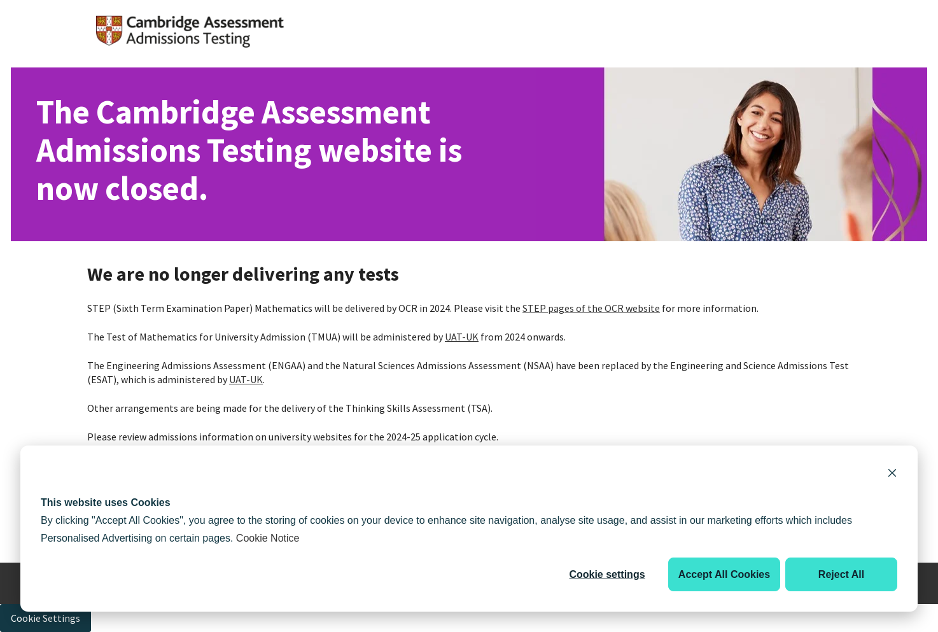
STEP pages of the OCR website (591, 308)
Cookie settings (607, 574)
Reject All (841, 574)
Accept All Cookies (724, 574)
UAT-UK (462, 336)
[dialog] (469, 529)
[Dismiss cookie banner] (892, 475)
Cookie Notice (268, 538)
